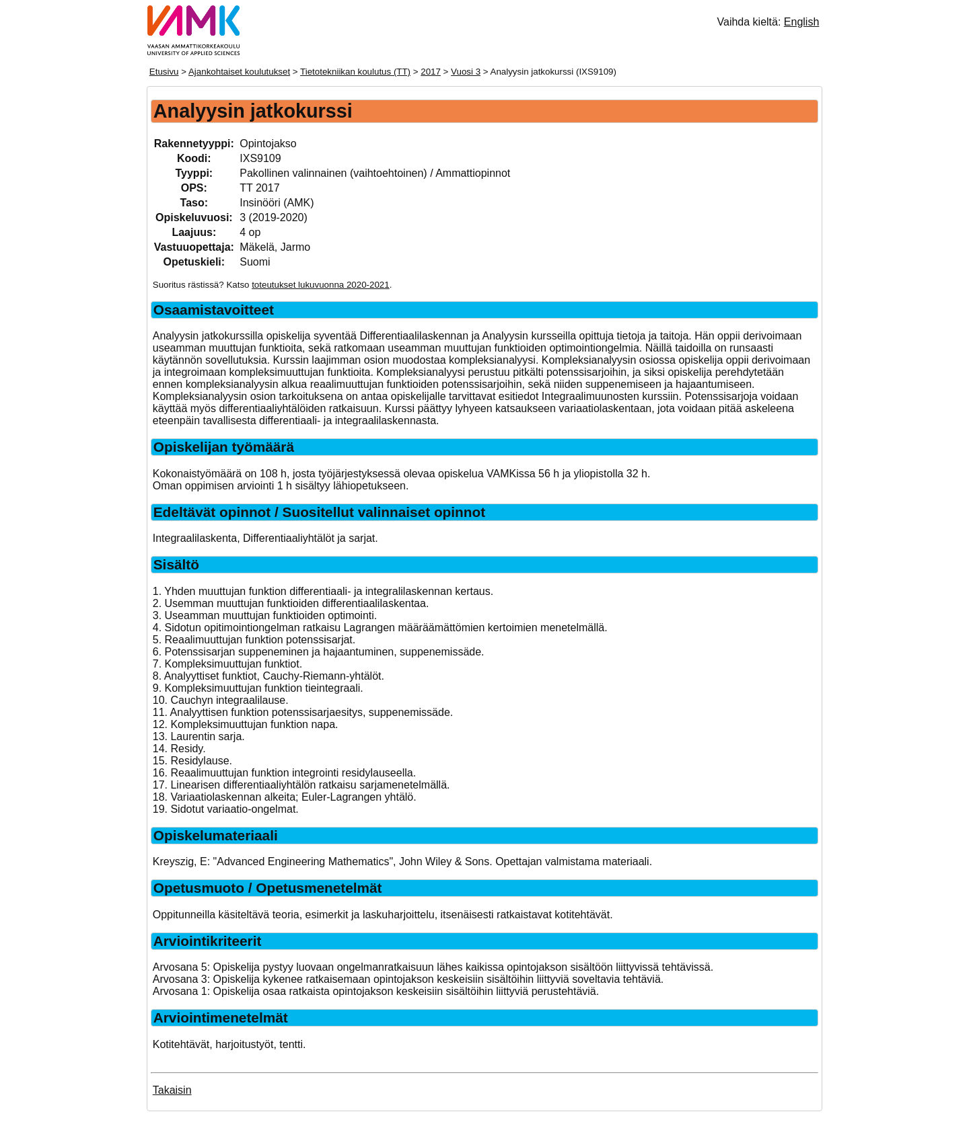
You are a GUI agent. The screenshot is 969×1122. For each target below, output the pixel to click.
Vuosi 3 (465, 72)
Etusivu (164, 72)
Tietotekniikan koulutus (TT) (355, 72)
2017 (431, 72)
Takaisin (172, 1090)
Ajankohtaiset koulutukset (239, 72)
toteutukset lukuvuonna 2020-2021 (321, 285)
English (801, 22)
